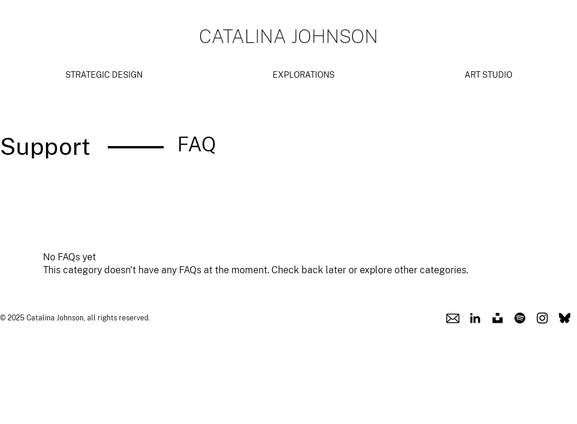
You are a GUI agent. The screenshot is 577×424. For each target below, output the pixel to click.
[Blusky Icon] (565, 318)
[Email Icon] (453, 318)
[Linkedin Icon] (475, 318)
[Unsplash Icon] (497, 318)
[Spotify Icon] (520, 318)
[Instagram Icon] (542, 318)
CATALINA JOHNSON (288, 36)
